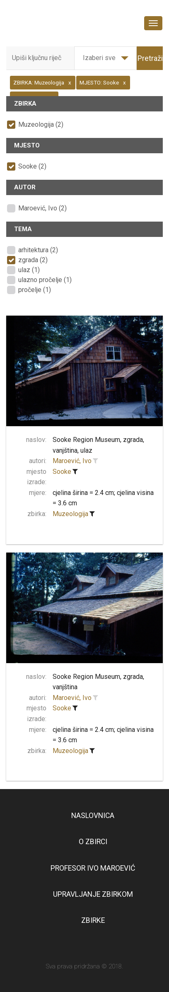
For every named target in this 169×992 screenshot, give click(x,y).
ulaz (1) (29, 270)
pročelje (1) (34, 290)
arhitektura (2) (38, 250)
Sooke (62, 471)
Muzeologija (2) (40, 124)
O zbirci (93, 842)
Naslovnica (92, 815)
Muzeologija (70, 514)
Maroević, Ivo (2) (42, 208)
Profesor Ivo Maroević (93, 868)
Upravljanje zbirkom (93, 894)
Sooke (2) (32, 166)
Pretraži (150, 58)
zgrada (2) (33, 260)
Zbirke (93, 920)
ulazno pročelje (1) (45, 280)
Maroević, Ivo (72, 461)
